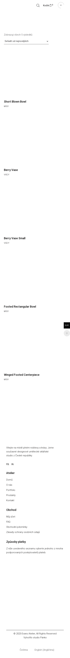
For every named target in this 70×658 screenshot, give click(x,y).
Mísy (6, 106)
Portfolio (10, 490)
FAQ (8, 521)
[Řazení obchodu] (26, 41)
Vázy (6, 175)
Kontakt (10, 500)
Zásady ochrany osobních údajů (23, 532)
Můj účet (10, 516)
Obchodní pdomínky (16, 527)
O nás (9, 484)
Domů (9, 479)
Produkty (11, 495)
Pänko (43, 637)
